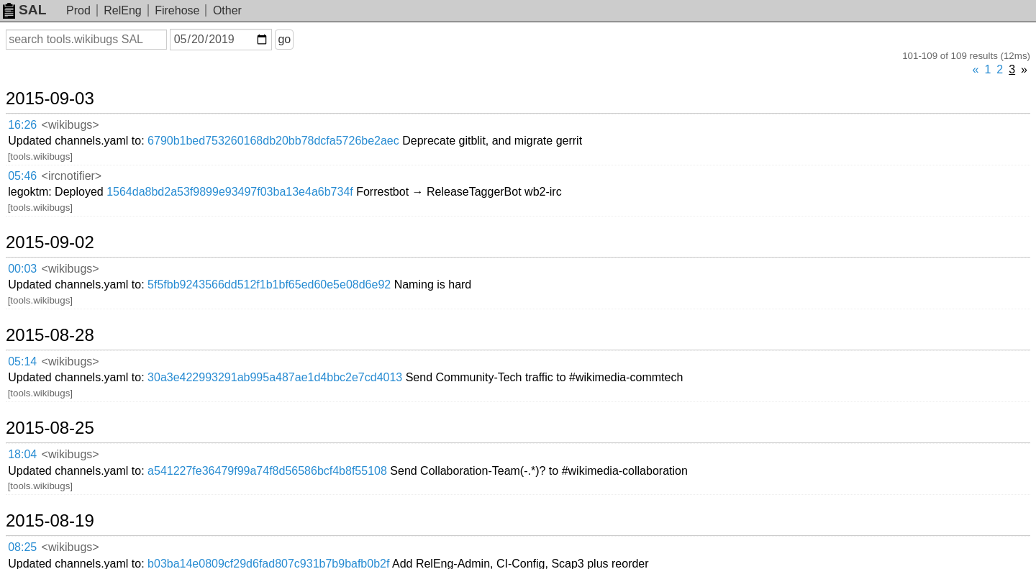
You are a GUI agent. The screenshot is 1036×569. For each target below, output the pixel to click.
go (284, 39)
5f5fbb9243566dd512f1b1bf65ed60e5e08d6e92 (269, 284)
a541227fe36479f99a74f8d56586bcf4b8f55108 (267, 471)
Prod (78, 10)
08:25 (22, 547)
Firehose (177, 10)
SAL (24, 9)
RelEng (122, 10)
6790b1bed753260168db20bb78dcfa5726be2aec (273, 141)
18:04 (22, 454)
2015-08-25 (50, 428)
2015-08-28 (50, 335)
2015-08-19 (50, 521)
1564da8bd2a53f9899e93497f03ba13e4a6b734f (229, 192)
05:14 (22, 361)
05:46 (22, 176)
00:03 (22, 269)
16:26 (22, 125)
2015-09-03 (50, 98)
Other (227, 10)
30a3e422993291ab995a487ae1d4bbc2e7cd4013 (274, 377)
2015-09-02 (50, 242)
